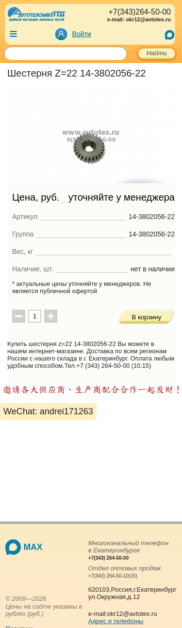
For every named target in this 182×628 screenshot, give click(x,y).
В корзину (147, 317)
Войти (81, 34)
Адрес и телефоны (116, 621)
